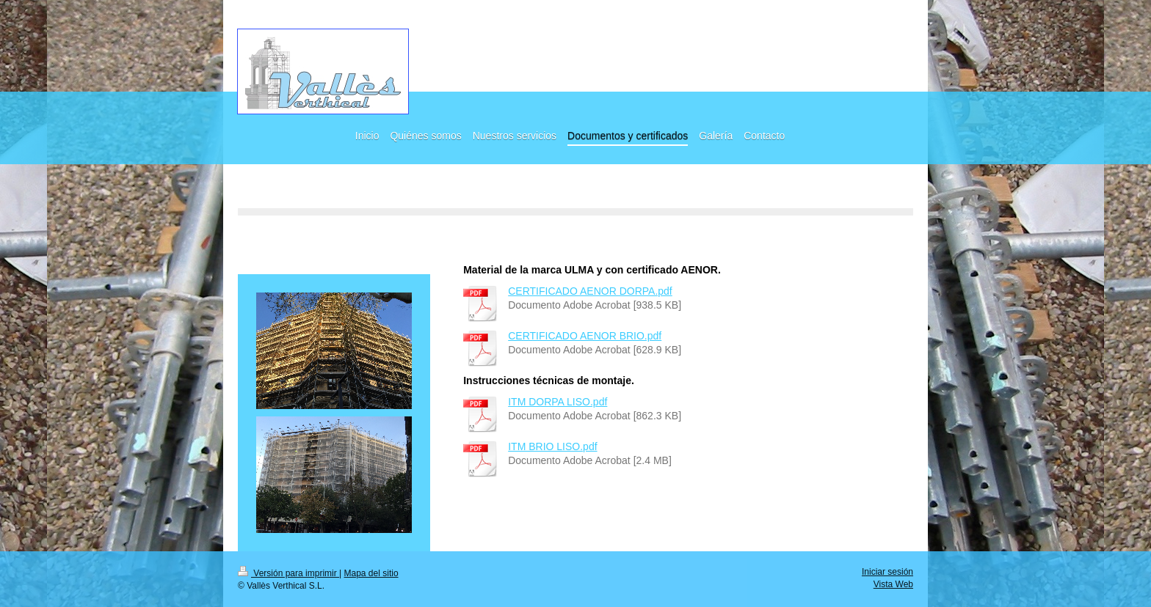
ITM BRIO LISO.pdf (552, 446)
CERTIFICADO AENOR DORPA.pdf (590, 291)
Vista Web (893, 584)
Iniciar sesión (887, 572)
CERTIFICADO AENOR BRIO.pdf (584, 336)
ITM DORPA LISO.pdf (557, 402)
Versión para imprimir (288, 573)
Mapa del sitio (371, 573)
